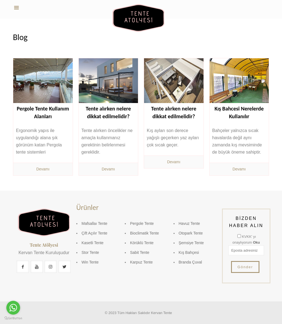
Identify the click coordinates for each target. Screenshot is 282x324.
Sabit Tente (139, 252)
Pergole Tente (142, 223)
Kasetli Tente (93, 243)
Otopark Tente (191, 233)
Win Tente (90, 262)
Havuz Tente (189, 223)
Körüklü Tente (141, 243)
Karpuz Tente (141, 262)
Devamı (43, 169)
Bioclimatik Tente (144, 233)
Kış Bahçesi (189, 252)
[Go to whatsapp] (13, 308)
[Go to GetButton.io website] (13, 318)
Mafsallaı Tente (94, 223)
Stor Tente (90, 252)
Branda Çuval (190, 262)
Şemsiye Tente (191, 243)
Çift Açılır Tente (94, 233)
